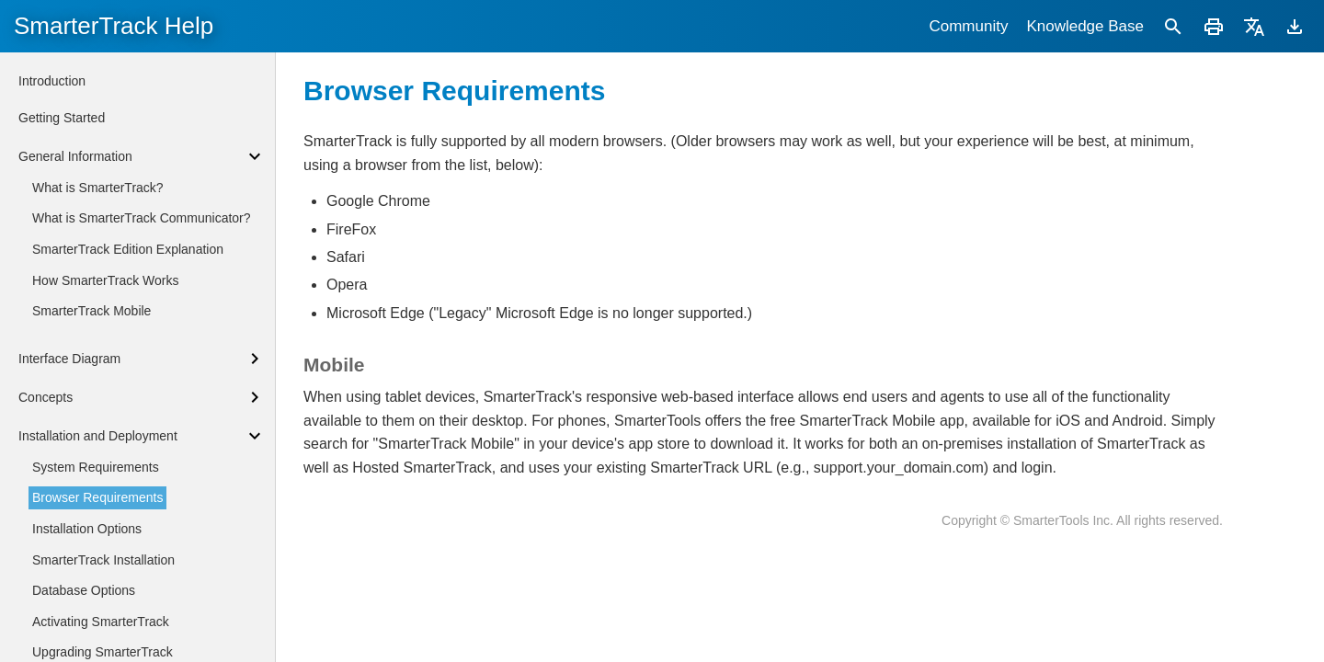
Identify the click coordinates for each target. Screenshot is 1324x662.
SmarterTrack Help (113, 26)
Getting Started (61, 117)
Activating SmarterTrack (100, 621)
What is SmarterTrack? (98, 187)
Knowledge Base (1085, 26)
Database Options (83, 590)
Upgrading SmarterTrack (102, 652)
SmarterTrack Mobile (91, 310)
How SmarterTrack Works (105, 280)
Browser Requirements (97, 497)
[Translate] (1254, 26)
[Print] (1213, 26)
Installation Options (87, 528)
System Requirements (95, 467)
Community (968, 26)
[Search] (1173, 26)
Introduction (52, 81)
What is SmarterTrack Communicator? (141, 218)
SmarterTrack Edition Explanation (127, 249)
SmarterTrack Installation (103, 560)
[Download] (1294, 26)
